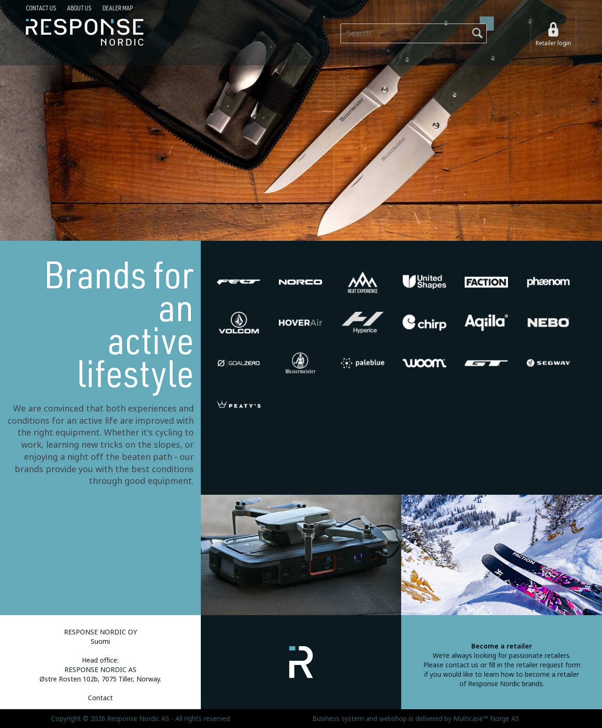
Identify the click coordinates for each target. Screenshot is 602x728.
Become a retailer (501, 646)
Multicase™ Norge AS (486, 718)
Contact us (41, 8)
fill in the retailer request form (534, 665)
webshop (393, 718)
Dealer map (118, 8)
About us (79, 8)
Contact (100, 698)
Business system (338, 718)
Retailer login (553, 43)
